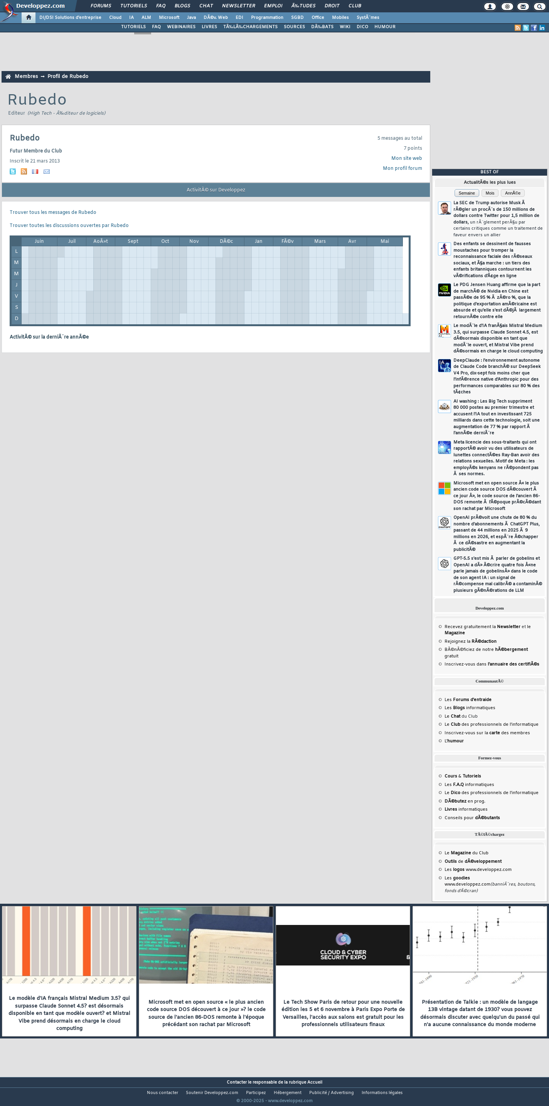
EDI (239, 17)
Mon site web (406, 159)
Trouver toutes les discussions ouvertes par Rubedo (69, 226)
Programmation (267, 17)
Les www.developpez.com (478, 869)
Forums (101, 6)
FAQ (160, 6)
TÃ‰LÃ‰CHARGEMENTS (250, 27)
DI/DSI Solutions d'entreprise (70, 17)
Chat (206, 6)
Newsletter (238, 6)
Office (318, 17)
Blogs (182, 6)
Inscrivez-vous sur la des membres (487, 733)
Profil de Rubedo (67, 76)
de (473, 861)
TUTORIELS (133, 27)
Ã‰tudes (303, 6)
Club (355, 6)
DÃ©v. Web (216, 17)
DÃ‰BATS (322, 27)
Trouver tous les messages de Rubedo (53, 213)
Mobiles (340, 17)
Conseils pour (472, 818)
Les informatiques (470, 708)
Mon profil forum (402, 169)
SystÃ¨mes (368, 17)
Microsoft (169, 17)
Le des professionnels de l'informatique (492, 724)
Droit (332, 6)
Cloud (115, 17)
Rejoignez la (471, 641)
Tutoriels (134, 6)
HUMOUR (385, 27)
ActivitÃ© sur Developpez (216, 190)
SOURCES (294, 27)
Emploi (273, 6)
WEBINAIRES (181, 27)
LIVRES (209, 27)
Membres (26, 76)
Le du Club (466, 853)
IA (131, 17)
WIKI (345, 27)
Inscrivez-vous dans (492, 664)
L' (454, 741)
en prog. (465, 801)
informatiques (466, 809)
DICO (362, 27)
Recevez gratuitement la (482, 627)
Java (191, 17)
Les (468, 700)
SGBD (297, 17)
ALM (146, 17)
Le (452, 716)
